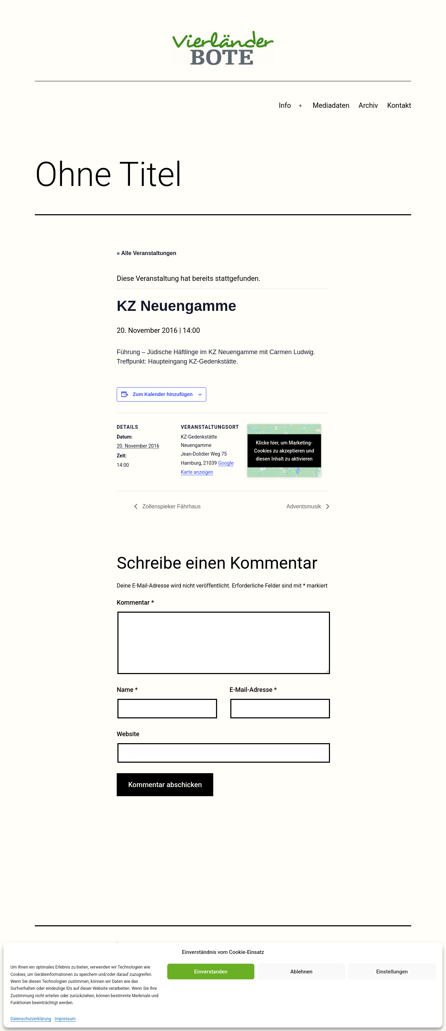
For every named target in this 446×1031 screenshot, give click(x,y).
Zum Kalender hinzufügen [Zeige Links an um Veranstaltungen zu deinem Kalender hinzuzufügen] (163, 394)
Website (128, 734)
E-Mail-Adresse (253, 689)
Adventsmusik (304, 506)
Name (127, 689)
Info (285, 105)
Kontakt (399, 105)
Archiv (368, 105)
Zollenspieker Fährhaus (171, 506)
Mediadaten (331, 105)
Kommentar (135, 602)
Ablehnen (301, 972)
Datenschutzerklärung (30, 1018)
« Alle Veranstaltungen (146, 253)
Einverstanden (210, 972)
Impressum (65, 1018)
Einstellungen (392, 972)
